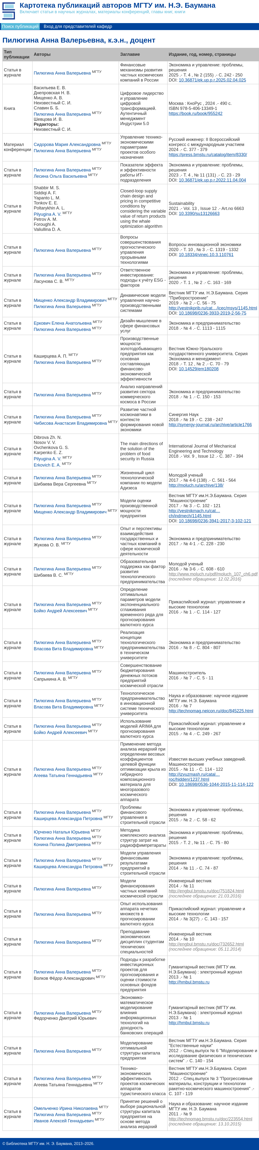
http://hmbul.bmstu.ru (189, 982)
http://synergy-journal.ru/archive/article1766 (210, 424)
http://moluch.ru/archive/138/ (196, 485)
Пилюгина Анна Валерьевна (62, 73)
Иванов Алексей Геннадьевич (64, 1120)
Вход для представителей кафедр (78, 26)
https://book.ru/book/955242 (195, 113)
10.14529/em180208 (199, 368)
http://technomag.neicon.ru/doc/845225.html (211, 710)
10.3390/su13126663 (199, 213)
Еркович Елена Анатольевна (62, 323)
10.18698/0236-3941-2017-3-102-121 (215, 520)
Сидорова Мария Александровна (67, 144)
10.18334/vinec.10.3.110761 (206, 254)
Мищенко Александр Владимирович (70, 300)
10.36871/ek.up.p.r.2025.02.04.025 (212, 80)
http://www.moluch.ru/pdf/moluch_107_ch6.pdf (213, 574)
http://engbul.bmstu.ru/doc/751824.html (206, 891)
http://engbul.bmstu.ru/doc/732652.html (206, 944)
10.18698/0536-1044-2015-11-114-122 (216, 784)
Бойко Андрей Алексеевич (60, 610)
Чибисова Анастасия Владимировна (70, 423)
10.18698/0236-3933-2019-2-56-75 (212, 313)
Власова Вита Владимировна (63, 648)
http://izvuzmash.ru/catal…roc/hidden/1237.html (194, 777)
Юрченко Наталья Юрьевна (62, 832)
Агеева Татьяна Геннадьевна (63, 775)
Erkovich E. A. (47, 465)
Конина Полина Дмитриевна (62, 844)
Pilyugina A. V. (47, 214)
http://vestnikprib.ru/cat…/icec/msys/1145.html (213, 308)
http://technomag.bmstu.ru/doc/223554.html (210, 1119)
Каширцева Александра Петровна (68, 818)
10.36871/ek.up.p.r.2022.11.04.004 (212, 180)
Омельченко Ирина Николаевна (66, 1108)
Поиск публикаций (20, 26)
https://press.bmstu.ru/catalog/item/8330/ (208, 154)
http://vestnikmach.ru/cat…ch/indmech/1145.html (194, 513)
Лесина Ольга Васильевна (60, 176)
